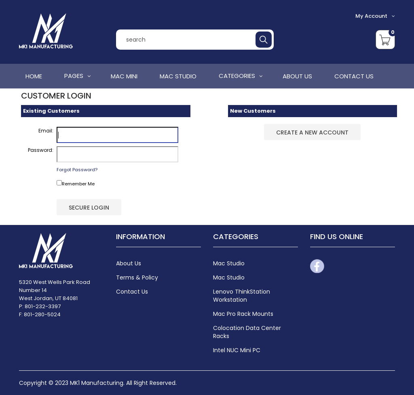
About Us (128, 263)
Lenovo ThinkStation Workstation (241, 296)
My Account (375, 16)
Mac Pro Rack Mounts (243, 314)
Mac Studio (229, 277)
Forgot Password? (77, 169)
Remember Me (76, 183)
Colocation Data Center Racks (247, 332)
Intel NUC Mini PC (236, 350)
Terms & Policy (137, 277)
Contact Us (132, 292)
